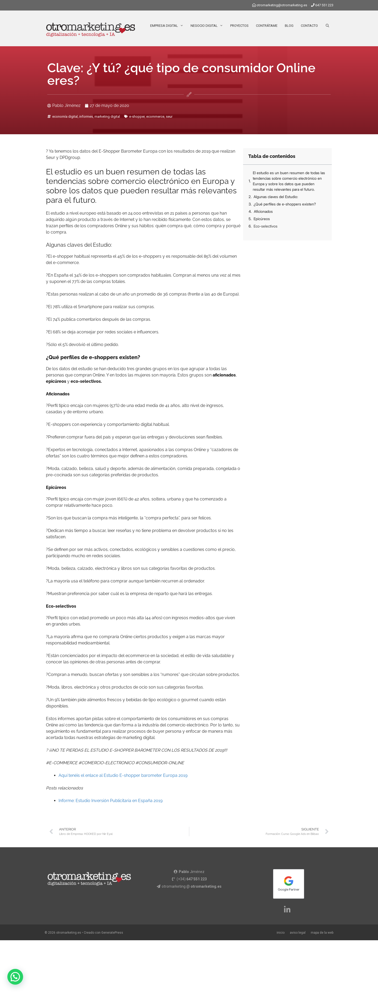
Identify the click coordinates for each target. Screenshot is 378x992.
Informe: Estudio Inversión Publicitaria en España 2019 (110, 800)
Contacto (309, 26)
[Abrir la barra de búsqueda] (327, 25)
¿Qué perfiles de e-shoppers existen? (285, 204)
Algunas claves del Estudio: (276, 196)
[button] (15, 977)
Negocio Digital (209, 25)
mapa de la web (322, 932)
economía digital (65, 116)
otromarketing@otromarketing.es (281, 5)
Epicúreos (262, 218)
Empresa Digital (168, 25)
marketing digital (107, 116)
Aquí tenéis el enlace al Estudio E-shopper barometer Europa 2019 (123, 775)
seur (169, 116)
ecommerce (155, 116)
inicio (281, 932)
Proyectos (239, 26)
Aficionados (263, 211)
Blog (289, 26)
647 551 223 (324, 5)
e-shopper (137, 116)
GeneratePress (112, 932)
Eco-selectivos (265, 226)
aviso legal (298, 932)
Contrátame (266, 26)
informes (86, 116)
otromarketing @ (192, 886)
